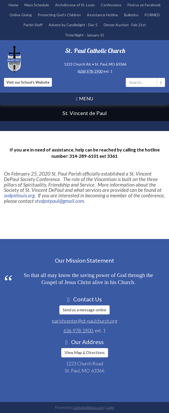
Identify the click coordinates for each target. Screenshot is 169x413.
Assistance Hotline (102, 15)
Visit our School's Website (28, 82)
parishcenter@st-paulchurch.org (84, 321)
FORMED (152, 15)
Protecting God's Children (59, 15)
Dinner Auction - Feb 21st (125, 25)
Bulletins (131, 15)
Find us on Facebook (144, 5)
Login (110, 407)
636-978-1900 (78, 330)
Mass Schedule (36, 5)
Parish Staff (33, 25)
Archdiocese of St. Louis (75, 5)
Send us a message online (84, 309)
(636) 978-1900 (90, 71)
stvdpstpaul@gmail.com (59, 201)
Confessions (111, 5)
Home (13, 5)
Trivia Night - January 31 (84, 35)
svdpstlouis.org (19, 195)
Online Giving (20, 15)
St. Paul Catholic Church (95, 51)
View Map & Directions (85, 352)
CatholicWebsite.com (88, 407)
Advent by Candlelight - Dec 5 (73, 25)
